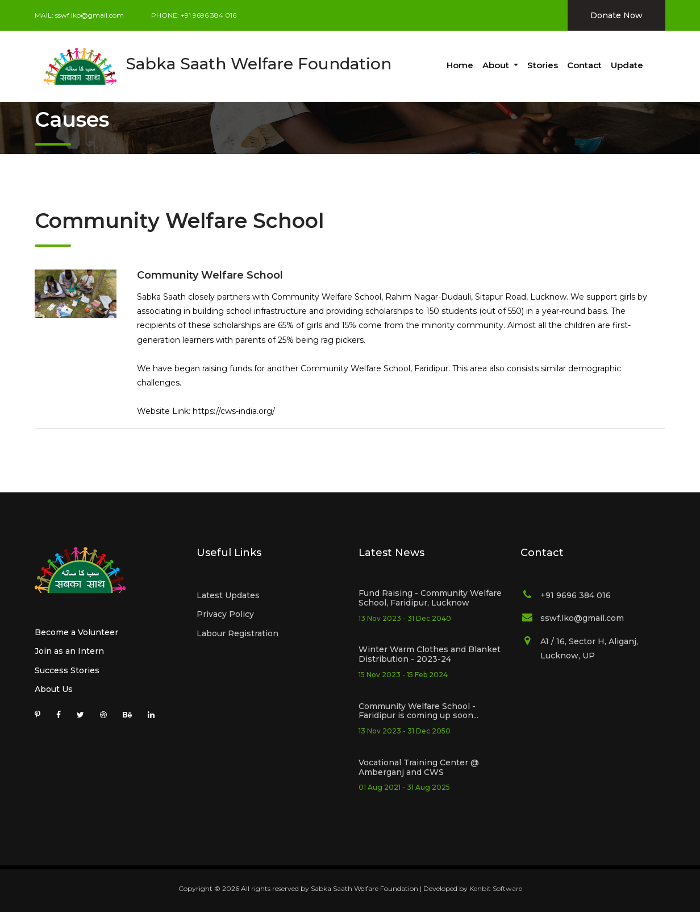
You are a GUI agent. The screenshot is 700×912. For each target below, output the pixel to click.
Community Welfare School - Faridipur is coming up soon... (418, 711)
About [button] (496, 65)
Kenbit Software (495, 888)
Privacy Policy (225, 614)
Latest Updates (228, 595)
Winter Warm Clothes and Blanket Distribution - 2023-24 (430, 654)
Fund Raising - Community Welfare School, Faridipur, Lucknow (430, 598)
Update (627, 65)
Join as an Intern (69, 651)
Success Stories (67, 670)
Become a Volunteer (76, 632)
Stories (542, 65)
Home (460, 65)
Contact (584, 65)
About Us (54, 689)
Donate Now (616, 15)
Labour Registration (237, 633)
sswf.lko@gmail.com (89, 15)
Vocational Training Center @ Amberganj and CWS (419, 767)
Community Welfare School (210, 275)
